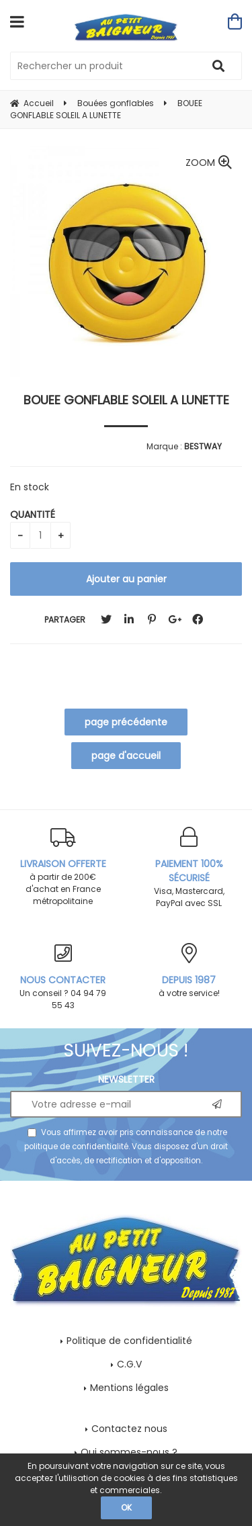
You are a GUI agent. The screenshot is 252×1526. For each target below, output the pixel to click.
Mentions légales (129, 1387)
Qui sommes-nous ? (129, 1452)
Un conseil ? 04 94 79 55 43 (63, 977)
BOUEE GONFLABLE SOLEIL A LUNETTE (126, 400)
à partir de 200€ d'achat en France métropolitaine (63, 867)
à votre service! (189, 971)
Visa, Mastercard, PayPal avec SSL (189, 868)
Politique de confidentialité (129, 1340)
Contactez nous (129, 1428)
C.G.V (129, 1364)
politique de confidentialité (76, 1146)
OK (126, 1507)
